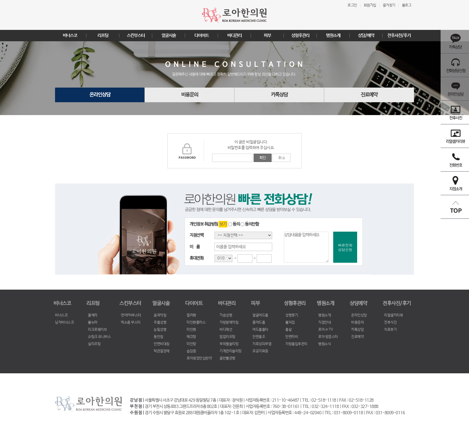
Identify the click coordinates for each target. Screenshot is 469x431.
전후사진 (390, 322)
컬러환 (191, 315)
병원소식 (324, 344)
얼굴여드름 (260, 315)
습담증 (191, 351)
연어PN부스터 (131, 315)
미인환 (191, 330)
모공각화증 (260, 351)
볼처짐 (290, 322)
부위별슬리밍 (229, 344)
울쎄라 (93, 315)
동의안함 (249, 224)
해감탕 (191, 337)
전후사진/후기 (399, 35)
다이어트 (201, 35)
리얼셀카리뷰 (393, 315)
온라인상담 (99, 95)
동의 (234, 224)
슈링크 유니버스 (99, 337)
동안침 (158, 337)
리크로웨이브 (97, 330)
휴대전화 (196, 258)
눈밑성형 (160, 330)
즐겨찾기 (389, 5)
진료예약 (369, 95)
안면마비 (291, 337)
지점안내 (324, 322)
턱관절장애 (162, 351)
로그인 (352, 5)
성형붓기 (291, 315)
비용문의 (189, 95)
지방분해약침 (229, 322)
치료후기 (390, 330)
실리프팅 (94, 344)
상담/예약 (366, 35)
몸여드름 (258, 322)
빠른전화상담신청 (345, 247)
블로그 (407, 5)
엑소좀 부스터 (131, 322)
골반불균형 (227, 358)
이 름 (195, 246)
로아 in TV (325, 330)
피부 (267, 35)
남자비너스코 (64, 322)
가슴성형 (226, 315)
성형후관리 (300, 35)
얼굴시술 (169, 35)
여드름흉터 (260, 330)
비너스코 (70, 35)
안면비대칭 (162, 344)
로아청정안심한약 (199, 358)
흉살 (288, 330)
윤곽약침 (160, 315)
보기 (223, 224)
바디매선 (226, 330)
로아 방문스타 (328, 337)
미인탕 (191, 344)
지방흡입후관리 (296, 344)
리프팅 (103, 35)
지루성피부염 (261, 344)
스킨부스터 (136, 35)
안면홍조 (258, 337)
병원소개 (333, 35)
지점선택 (196, 235)
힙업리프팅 (227, 337)
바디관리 (234, 35)
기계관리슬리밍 (231, 351)
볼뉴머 (93, 322)
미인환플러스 (196, 322)
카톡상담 (279, 95)
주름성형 (160, 322)
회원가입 (370, 5)
